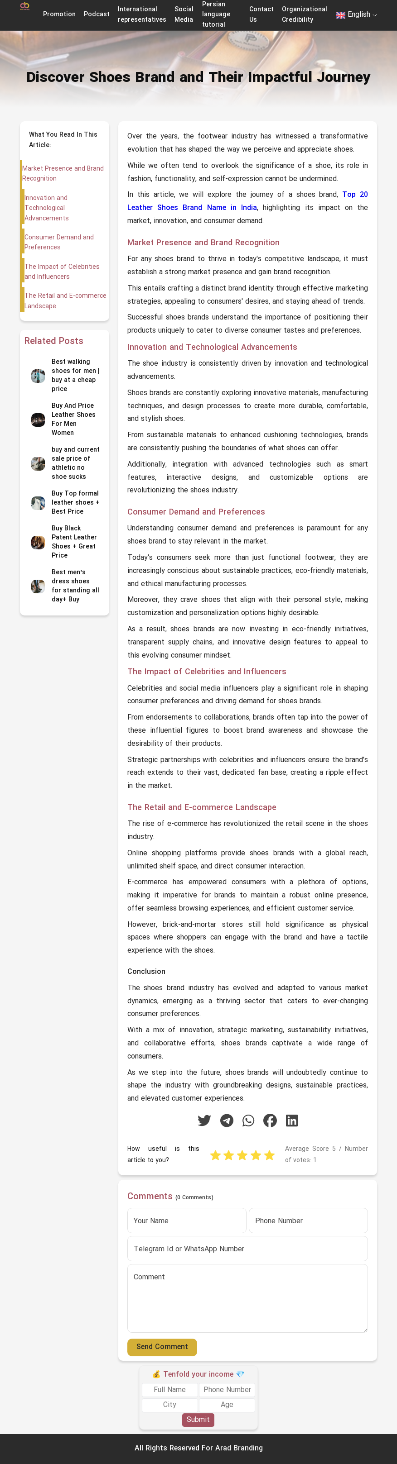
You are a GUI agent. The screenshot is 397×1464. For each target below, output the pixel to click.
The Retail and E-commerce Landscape (65, 301)
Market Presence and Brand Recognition (63, 174)
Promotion (59, 14)
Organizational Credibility (304, 14)
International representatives (142, 14)
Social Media (184, 14)
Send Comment (162, 1347)
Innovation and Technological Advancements (46, 208)
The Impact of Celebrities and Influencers (61, 272)
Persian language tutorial (216, 14)
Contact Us (261, 14)
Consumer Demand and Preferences (58, 243)
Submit (198, 1420)
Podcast (97, 14)
